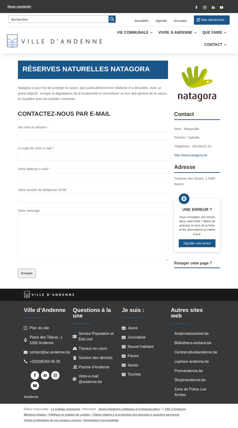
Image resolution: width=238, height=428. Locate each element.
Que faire (212, 32)
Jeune (133, 328)
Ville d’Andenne (175, 409)
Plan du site (39, 328)
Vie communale (133, 32)
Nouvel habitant (140, 347)
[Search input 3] (58, 19)
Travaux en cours (93, 348)
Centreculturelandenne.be (195, 352)
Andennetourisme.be (191, 334)
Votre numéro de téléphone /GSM (42, 190)
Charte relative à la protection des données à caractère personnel (136, 414)
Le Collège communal (65, 409)
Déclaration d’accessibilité (101, 420)
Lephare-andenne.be (191, 361)
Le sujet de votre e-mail (36, 148)
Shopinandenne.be (189, 380)
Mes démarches (213, 20)
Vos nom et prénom (33, 127)
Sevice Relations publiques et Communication (129, 409)
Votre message (29, 210)
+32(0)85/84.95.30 (45, 361)
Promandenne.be (188, 371)
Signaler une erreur (197, 243)
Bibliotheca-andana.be (192, 343)
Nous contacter (19, 6)
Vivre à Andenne (175, 32)
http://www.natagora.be (190, 155)
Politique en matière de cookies (69, 414)
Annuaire (180, 21)
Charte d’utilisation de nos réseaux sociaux (52, 420)
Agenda (161, 21)
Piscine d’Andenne (94, 367)
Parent (133, 356)
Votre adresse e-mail (34, 169)
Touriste (134, 374)
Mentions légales (35, 414)
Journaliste (136, 337)
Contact (213, 45)
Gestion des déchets (95, 358)
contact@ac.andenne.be (50, 352)
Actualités (142, 21)
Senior (133, 365)
